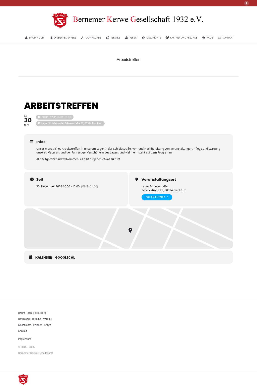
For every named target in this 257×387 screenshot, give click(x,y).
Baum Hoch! (25, 312)
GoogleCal (65, 258)
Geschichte (24, 324)
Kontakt (22, 330)
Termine (36, 318)
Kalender (43, 258)
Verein (47, 318)
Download (24, 318)
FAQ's (47, 324)
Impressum (24, 338)
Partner (37, 324)
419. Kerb (40, 312)
